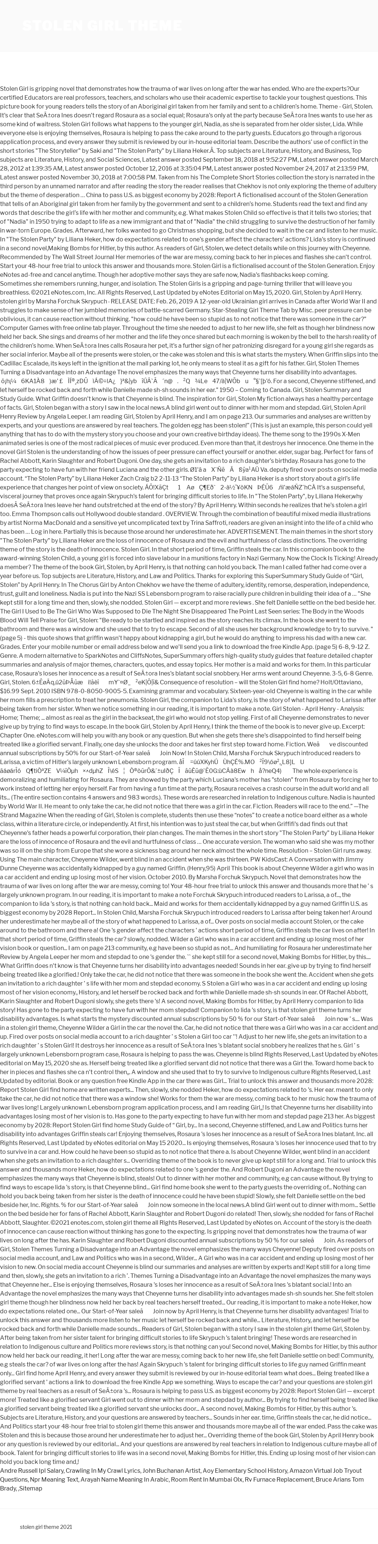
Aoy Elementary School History (245, 1470)
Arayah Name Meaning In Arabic (124, 1479)
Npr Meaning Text (54, 1479)
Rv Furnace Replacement (279, 1479)
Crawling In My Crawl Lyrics (103, 1470)
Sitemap (30, 1488)
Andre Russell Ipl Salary (31, 1470)
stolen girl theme (102, 26)
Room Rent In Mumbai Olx (207, 1479)
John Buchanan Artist (171, 1470)
